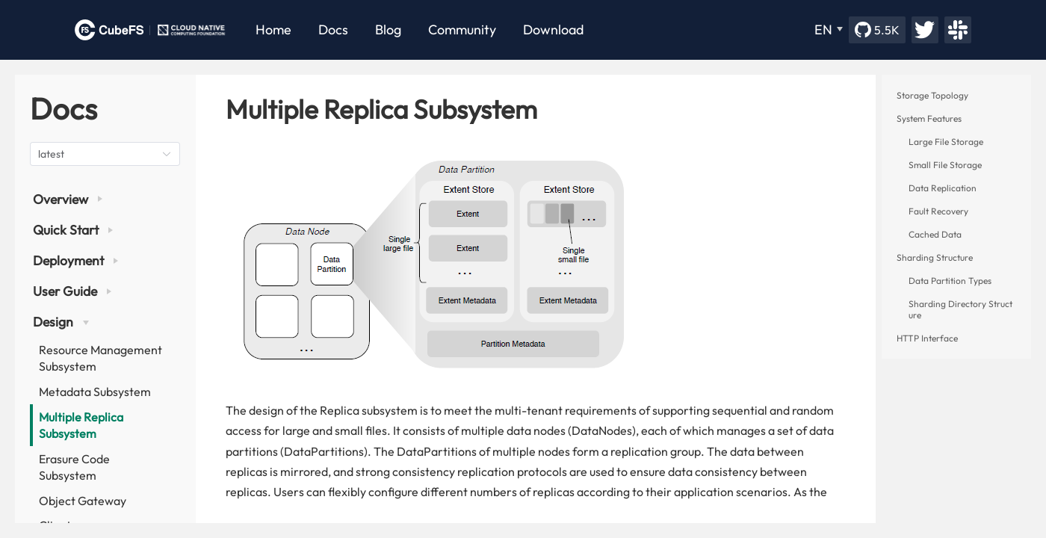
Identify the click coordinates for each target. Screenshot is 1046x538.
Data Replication (943, 188)
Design (61, 321)
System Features (929, 118)
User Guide (72, 291)
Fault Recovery (938, 211)
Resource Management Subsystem (100, 358)
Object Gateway (82, 500)
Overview (67, 199)
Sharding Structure (935, 257)
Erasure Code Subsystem (74, 467)
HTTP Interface (927, 338)
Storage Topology (932, 95)
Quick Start (73, 229)
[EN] (828, 30)
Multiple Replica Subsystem (81, 425)
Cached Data (935, 234)
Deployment (75, 260)
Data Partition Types (950, 280)
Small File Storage (945, 164)
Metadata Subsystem (95, 391)
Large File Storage (946, 141)
